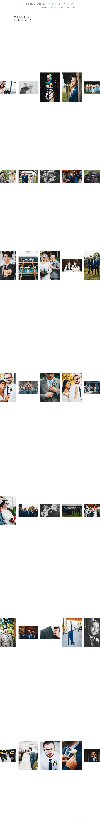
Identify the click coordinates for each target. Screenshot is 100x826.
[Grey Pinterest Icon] (83, 822)
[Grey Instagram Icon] (80, 822)
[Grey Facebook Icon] (77, 822)
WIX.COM (44, 822)
